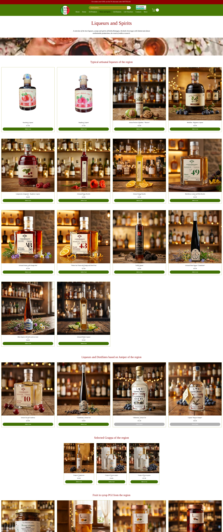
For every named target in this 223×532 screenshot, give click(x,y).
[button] (156, 10)
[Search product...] (107, 7)
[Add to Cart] (28, 129)
